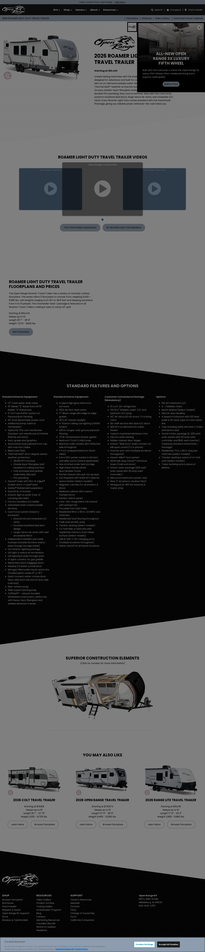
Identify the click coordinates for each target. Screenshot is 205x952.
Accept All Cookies (168, 944)
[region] (102, 944)
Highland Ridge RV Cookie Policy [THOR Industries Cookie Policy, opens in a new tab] (71, 949)
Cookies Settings (144, 944)
